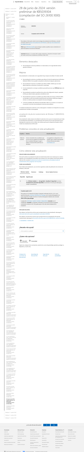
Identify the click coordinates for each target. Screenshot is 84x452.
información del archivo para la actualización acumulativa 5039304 (34, 214)
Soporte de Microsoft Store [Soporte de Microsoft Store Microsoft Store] (22, 436)
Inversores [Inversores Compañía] (69, 440)
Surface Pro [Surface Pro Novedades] (6, 431)
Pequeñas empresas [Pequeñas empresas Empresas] (45, 446)
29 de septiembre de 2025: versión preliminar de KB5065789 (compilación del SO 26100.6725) (11, 194)
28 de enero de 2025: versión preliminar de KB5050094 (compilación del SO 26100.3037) (10, 320)
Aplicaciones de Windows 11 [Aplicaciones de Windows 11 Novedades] (8, 444)
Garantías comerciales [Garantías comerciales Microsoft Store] (21, 444)
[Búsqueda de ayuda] (75, 1)
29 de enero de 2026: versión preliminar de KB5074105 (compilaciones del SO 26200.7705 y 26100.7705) (10, 116)
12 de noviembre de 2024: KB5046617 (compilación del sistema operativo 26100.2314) (11, 345)
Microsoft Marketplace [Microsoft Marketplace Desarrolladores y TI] (59, 441)
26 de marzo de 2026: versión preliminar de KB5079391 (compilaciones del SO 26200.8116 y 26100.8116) (10, 77)
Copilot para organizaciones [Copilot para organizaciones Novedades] (8, 436)
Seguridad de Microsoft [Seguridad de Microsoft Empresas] (45, 433)
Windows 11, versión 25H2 (10, 11)
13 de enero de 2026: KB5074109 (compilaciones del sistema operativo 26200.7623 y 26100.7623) (10, 141)
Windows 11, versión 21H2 (10, 418)
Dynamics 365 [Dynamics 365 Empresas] (44, 438)
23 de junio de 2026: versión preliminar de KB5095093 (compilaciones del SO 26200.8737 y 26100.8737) (10, 23)
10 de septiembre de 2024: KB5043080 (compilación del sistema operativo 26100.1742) (11, 370)
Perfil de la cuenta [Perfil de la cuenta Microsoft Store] (20, 431)
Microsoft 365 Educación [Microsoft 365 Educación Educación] (34, 438)
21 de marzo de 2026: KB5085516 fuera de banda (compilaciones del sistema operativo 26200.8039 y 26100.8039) (10, 85)
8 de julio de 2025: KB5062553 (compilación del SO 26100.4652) (10, 239)
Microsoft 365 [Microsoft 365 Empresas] (44, 440)
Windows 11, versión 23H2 (10, 412)
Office (32, 1)
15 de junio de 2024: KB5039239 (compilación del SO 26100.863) (10, 407)
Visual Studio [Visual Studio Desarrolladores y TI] (57, 447)
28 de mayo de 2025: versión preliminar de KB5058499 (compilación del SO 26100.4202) (10, 265)
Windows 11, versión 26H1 (10, 8)
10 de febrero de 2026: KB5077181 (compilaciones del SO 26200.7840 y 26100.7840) (11, 109)
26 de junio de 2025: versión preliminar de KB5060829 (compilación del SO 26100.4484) (10, 245)
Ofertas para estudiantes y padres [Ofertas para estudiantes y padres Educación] (35, 445)
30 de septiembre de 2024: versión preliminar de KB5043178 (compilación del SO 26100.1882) (11, 364)
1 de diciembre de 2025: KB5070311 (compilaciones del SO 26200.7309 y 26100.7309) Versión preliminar (11, 156)
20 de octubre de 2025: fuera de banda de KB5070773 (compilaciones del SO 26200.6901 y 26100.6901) (11, 179)
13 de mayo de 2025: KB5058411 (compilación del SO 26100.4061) (10, 277)
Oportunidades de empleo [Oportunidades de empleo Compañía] (72, 431)
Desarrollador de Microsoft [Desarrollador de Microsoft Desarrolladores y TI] (59, 431)
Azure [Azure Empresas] (43, 436)
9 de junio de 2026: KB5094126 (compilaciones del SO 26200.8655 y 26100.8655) (10, 31)
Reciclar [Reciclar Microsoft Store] (19, 442)
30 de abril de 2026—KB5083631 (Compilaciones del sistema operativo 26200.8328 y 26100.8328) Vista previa (10, 54)
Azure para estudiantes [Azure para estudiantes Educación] (34, 447)
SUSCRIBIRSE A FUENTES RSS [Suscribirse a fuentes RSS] (26, 220)
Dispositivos (43, 1)
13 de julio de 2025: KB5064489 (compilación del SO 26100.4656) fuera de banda (10, 233)
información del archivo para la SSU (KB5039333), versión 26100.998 (48, 218)
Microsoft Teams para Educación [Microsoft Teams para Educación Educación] (35, 436)
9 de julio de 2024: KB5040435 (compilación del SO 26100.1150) (10, 395)
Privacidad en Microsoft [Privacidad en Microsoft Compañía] (71, 438)
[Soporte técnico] (19, 2)
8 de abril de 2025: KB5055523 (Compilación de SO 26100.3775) (10, 289)
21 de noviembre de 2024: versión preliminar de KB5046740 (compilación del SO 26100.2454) (11, 339)
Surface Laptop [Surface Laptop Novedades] (6, 433)
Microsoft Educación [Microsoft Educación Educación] (33, 431)
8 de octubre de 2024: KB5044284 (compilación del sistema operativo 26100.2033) (11, 357)
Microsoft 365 (27, 1)
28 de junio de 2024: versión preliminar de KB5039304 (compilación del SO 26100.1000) (10, 401)
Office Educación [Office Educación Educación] (32, 440)
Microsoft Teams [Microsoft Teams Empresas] (44, 444)
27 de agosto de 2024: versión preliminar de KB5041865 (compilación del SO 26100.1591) (10, 376)
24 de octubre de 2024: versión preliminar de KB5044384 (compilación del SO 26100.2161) (11, 351)
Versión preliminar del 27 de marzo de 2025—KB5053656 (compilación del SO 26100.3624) (11, 295)
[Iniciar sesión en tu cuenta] (78, 1)
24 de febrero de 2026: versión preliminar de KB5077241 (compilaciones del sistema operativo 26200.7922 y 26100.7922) (11, 101)
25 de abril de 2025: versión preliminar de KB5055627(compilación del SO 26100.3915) (11, 283)
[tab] (25, 172)
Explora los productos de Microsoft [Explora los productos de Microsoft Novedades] (9, 442)
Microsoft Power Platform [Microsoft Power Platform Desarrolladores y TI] (59, 443)
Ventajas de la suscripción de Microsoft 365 (22, 255)
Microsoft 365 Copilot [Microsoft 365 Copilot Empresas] (45, 442)
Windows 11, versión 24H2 (9, 15)
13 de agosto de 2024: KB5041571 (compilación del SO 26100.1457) (10, 382)
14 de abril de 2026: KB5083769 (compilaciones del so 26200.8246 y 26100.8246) (10, 62)
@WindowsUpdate (30, 47)
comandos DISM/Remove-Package (37, 195)
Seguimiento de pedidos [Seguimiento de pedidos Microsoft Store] (21, 440)
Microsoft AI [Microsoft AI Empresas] (44, 431)
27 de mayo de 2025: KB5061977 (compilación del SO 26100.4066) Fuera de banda (10, 271)
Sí (46, 425)
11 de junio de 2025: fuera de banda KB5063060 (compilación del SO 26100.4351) (10, 252)
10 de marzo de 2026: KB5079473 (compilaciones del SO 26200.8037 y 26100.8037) (10, 93)
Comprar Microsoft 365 (57, 1)
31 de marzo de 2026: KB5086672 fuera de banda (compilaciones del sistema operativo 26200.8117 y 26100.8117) (10, 69)
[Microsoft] (8, 2)
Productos (37, 1)
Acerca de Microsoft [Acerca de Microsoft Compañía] (71, 433)
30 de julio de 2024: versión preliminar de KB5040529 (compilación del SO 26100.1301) (10, 389)
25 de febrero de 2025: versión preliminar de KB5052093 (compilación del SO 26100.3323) (11, 308)
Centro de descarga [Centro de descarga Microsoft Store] (21, 433)
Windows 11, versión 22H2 (10, 415)
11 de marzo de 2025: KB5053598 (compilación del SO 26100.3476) (10, 301)
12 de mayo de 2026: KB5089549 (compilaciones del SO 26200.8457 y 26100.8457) (10, 46)
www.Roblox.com (51, 142)
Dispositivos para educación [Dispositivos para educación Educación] (34, 433)
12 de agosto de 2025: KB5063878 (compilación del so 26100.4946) (10, 219)
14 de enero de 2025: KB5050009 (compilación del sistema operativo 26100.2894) (11, 326)
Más (49, 1)
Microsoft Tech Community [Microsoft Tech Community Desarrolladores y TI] (59, 439)
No (54, 425)
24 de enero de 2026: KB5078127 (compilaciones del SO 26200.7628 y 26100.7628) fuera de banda (10, 124)
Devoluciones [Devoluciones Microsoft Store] (20, 438)
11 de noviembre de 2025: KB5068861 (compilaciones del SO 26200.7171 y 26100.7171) (10, 164)
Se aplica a (22, 19)
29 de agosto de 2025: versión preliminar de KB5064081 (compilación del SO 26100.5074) (10, 213)
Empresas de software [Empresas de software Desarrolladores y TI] (58, 445)
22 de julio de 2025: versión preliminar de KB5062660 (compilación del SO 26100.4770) (10, 226)
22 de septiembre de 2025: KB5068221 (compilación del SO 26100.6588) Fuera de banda (10, 201)
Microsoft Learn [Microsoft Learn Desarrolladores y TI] (57, 433)
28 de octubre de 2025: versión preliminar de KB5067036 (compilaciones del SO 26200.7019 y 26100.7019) (11, 171)
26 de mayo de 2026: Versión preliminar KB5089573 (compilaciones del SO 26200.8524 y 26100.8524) (10, 38)
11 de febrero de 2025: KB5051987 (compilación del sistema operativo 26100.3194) (11, 314)
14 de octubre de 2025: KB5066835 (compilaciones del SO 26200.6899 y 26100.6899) (11, 187)
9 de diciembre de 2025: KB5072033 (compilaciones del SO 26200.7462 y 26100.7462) (11, 149)
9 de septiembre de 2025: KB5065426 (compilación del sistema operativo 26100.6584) (11, 207)
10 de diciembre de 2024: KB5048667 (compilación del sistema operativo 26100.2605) (11, 332)
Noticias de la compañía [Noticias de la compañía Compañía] (72, 436)
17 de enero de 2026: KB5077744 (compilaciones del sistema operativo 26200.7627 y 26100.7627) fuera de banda (10, 133)
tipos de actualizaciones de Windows (38, 42)
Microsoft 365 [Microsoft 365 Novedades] (6, 440)
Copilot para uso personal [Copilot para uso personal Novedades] (8, 438)
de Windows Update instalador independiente (37, 201)
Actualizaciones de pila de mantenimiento (39, 160)
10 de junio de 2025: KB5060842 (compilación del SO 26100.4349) (10, 258)
